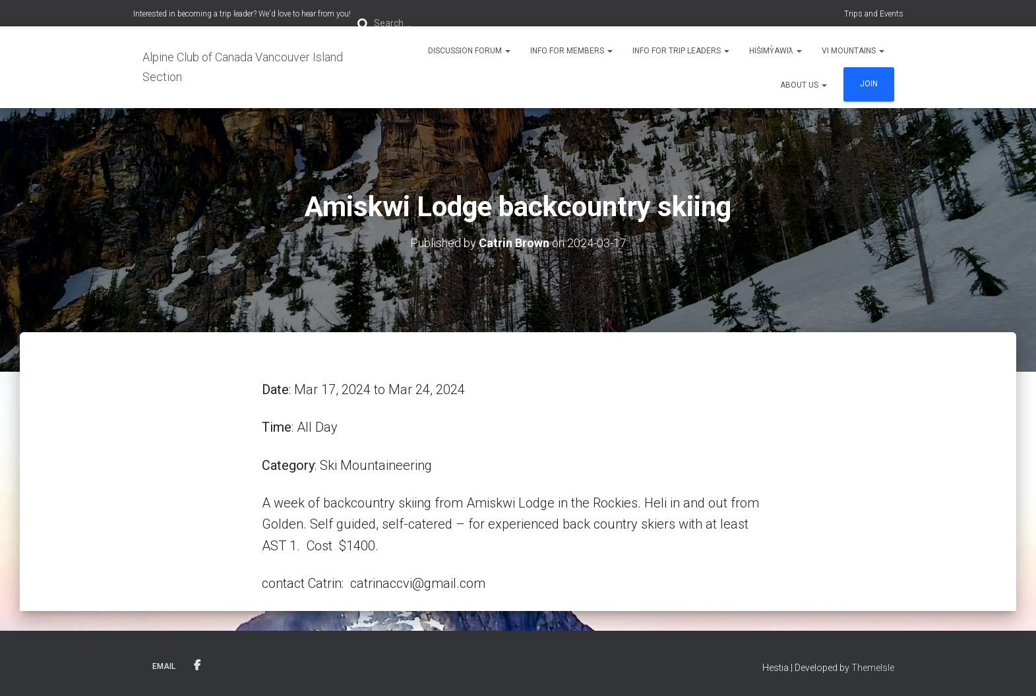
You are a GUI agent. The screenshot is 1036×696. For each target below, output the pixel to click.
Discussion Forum (469, 50)
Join (869, 83)
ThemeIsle (872, 667)
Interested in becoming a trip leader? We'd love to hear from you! (242, 13)
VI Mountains (853, 50)
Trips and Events (873, 13)
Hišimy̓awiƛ (775, 50)
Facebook (197, 666)
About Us (803, 85)
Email (163, 666)
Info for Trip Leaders (680, 50)
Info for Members (571, 50)
